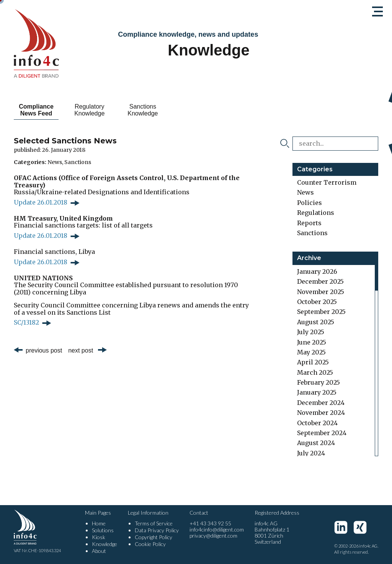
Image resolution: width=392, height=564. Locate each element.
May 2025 (311, 352)
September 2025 (321, 311)
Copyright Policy (153, 537)
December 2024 (321, 402)
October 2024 (317, 423)
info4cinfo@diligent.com (216, 529)
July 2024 (311, 453)
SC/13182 (26, 322)
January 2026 (317, 271)
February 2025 (318, 382)
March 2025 (315, 372)
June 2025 (311, 342)
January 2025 (316, 392)
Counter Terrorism (326, 182)
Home (99, 523)
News (54, 162)
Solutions (103, 530)
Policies (309, 202)
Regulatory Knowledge (103, 110)
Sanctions (77, 162)
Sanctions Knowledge (165, 110)
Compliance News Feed (40, 110)
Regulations (315, 212)
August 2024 (316, 443)
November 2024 (321, 412)
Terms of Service (154, 523)
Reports (309, 223)
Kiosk (98, 537)
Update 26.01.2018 (40, 202)
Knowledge (104, 544)
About (99, 551)
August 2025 (315, 322)
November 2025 (320, 292)
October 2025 (317, 302)
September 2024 (321, 433)
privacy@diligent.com (213, 535)
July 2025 (310, 332)
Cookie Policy (150, 544)
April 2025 (313, 362)
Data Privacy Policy (157, 530)
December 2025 (320, 281)
